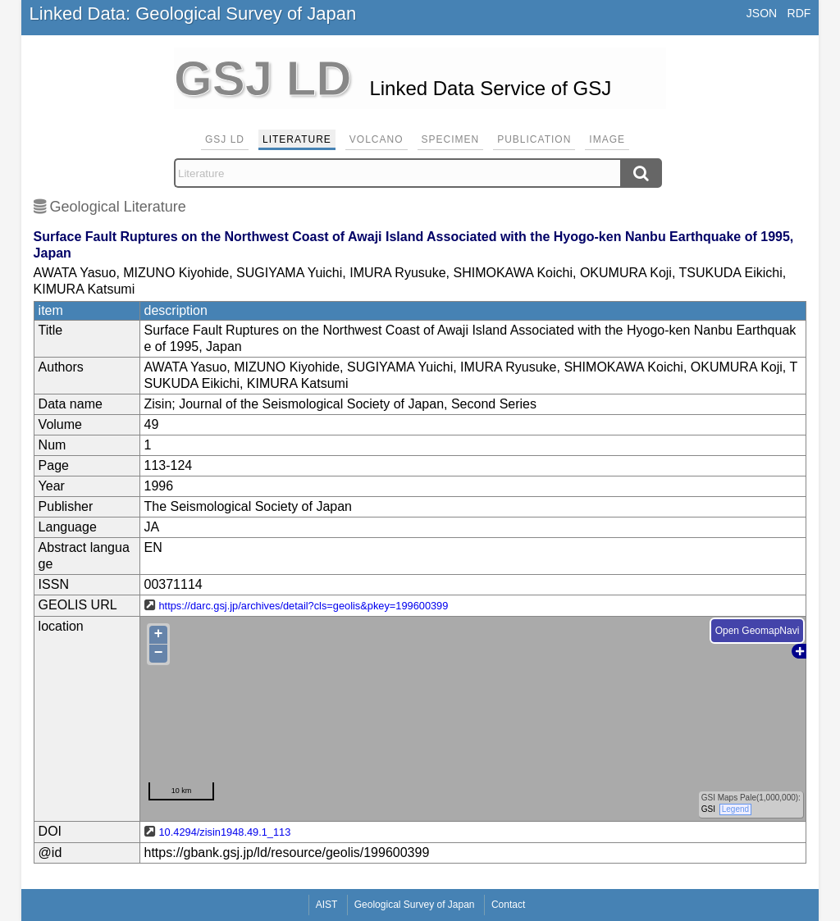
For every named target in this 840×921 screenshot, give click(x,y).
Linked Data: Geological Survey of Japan (193, 13)
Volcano (376, 139)
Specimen (451, 139)
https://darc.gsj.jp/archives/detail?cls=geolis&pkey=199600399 (304, 606)
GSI (707, 809)
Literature (296, 139)
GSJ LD (224, 139)
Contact (508, 904)
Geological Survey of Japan (414, 904)
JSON (761, 13)
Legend (734, 809)
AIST (327, 904)
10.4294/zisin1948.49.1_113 (225, 832)
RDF (799, 13)
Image (607, 139)
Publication (534, 139)
